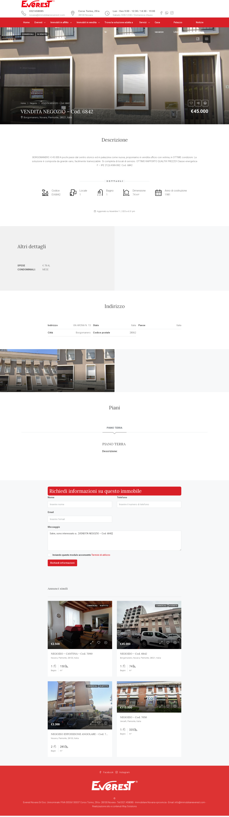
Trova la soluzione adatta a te (119, 27)
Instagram (122, 773)
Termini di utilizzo (100, 556)
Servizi (143, 22)
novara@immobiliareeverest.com (47, 15)
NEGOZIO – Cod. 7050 (133, 718)
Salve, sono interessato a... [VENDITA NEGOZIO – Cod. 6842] (114, 542)
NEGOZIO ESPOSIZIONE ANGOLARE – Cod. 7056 (80, 735)
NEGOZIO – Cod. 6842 (133, 655)
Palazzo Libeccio (178, 27)
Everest (38, 22)
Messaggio (54, 528)
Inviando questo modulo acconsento (79, 556)
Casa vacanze (159, 27)
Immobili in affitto (59, 22)
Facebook (106, 773)
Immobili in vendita (87, 22)
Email (51, 513)
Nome (51, 498)
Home (26, 22)
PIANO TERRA (114, 428)
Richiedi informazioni (62, 564)
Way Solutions (129, 807)
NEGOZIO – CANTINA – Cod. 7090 (72, 655)
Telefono (122, 498)
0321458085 (36, 11)
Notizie (199, 22)
